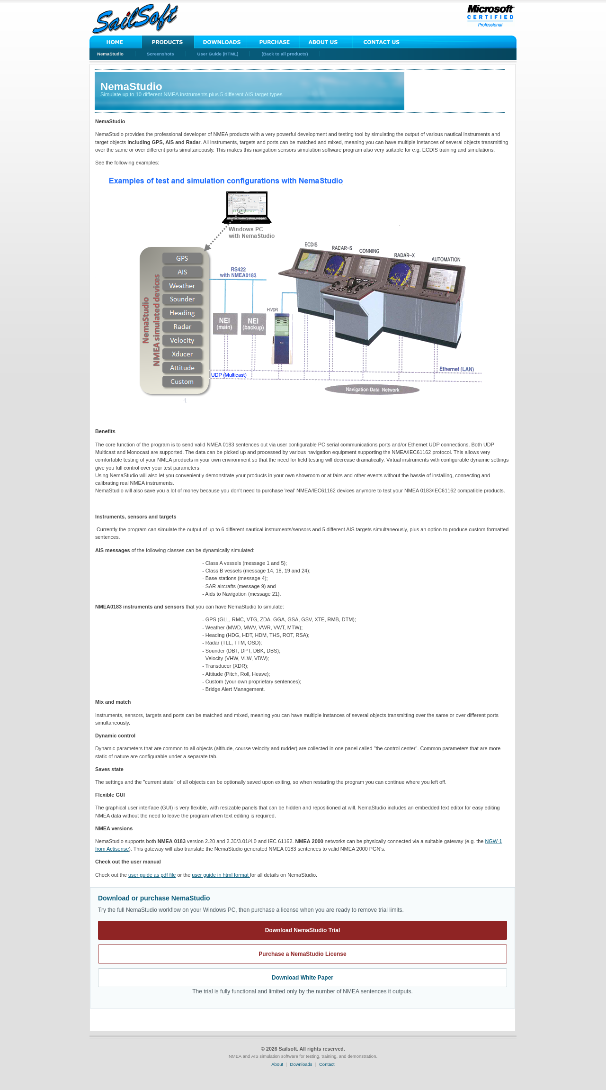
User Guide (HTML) (218, 53)
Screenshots (160, 53)
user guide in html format (221, 875)
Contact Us (378, 42)
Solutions (168, 42)
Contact (327, 1064)
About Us (326, 42)
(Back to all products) (284, 53)
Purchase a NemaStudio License (302, 954)
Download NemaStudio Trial (302, 930)
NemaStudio (110, 53)
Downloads (221, 42)
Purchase (273, 42)
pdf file (152, 875)
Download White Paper (302, 977)
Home (115, 42)
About (277, 1064)
